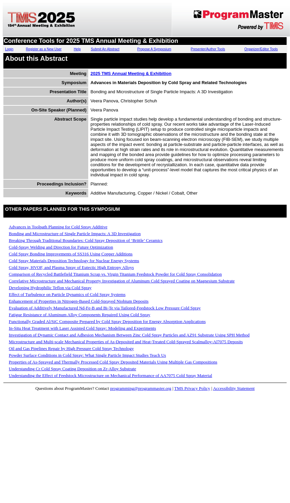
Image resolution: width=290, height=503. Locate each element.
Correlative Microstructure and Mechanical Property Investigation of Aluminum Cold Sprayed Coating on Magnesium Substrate (122, 280)
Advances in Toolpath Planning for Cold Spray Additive (58, 226)
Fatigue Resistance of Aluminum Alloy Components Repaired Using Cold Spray (79, 314)
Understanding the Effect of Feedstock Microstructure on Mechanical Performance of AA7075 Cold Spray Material (110, 375)
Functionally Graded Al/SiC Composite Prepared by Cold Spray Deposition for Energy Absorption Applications (107, 321)
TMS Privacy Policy (192, 388)
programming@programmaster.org (140, 388)
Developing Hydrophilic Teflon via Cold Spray (50, 287)
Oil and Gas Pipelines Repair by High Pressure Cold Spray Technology (71, 348)
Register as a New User (44, 49)
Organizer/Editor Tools (261, 49)
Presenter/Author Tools (208, 49)
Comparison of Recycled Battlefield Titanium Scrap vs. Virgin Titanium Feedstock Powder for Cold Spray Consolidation (115, 274)
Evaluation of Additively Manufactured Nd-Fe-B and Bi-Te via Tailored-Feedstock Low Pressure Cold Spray (105, 307)
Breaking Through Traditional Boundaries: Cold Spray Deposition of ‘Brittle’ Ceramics (86, 240)
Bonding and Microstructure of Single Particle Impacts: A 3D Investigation (75, 233)
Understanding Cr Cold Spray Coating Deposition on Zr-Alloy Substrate (72, 368)
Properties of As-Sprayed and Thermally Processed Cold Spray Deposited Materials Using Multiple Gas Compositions (113, 361)
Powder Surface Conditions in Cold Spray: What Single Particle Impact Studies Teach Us (87, 355)
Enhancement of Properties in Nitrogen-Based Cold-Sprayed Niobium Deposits (78, 301)
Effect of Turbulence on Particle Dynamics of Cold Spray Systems (67, 294)
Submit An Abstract (105, 49)
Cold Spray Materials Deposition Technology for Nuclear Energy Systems (74, 260)
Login (9, 49)
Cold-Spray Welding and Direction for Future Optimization (61, 247)
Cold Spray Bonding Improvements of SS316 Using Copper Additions (70, 253)
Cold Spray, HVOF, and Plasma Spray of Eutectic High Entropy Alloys (71, 267)
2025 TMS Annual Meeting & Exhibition (131, 73)
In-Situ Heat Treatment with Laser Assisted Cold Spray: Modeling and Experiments (82, 328)
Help (77, 49)
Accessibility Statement (234, 388)
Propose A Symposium (154, 49)
